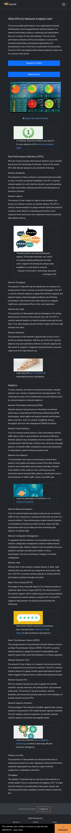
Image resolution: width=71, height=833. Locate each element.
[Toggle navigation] (63, 4)
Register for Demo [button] (34, 63)
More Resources (35, 818)
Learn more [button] (18, 830)
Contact (35, 822)
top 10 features (36, 373)
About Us (16, 822)
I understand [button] (63, 828)
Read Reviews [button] (34, 74)
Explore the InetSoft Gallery (35, 118)
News (55, 822)
